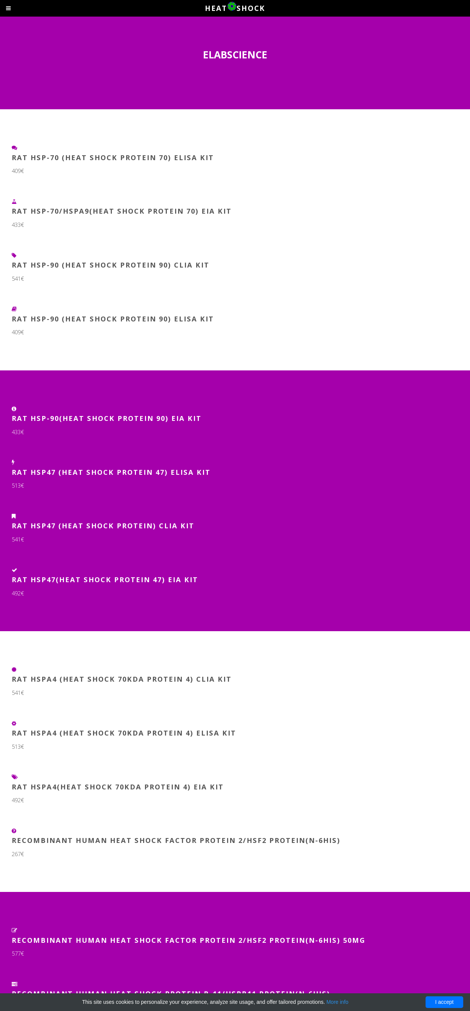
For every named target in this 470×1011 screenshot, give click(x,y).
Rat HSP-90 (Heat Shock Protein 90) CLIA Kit (110, 264)
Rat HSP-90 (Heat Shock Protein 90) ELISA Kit (113, 318)
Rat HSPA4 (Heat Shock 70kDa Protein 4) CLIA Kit (122, 679)
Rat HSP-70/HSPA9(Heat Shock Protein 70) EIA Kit (122, 211)
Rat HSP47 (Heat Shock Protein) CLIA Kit (103, 525)
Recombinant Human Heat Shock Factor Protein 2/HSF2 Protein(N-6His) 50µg (188, 940)
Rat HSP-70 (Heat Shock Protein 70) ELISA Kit (113, 157)
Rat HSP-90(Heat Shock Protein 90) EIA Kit (106, 418)
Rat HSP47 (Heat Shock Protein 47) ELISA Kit (111, 472)
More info (337, 1002)
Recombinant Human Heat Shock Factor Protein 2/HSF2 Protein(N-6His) (176, 840)
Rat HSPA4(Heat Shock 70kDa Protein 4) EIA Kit (118, 786)
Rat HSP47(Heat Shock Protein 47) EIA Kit (105, 579)
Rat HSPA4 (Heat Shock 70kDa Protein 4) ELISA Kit (124, 732)
